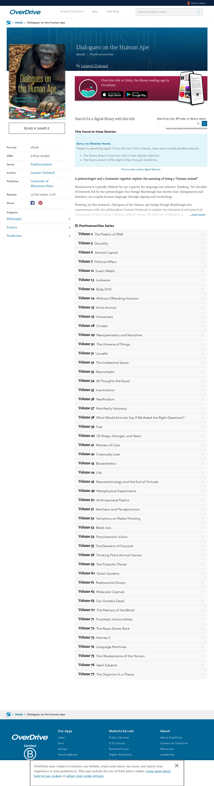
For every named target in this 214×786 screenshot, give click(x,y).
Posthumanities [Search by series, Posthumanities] (41, 164)
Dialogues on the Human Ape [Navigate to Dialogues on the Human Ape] (46, 22)
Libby (61, 737)
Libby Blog (112, 11)
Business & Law (119, 748)
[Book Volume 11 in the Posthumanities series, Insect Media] (141, 271)
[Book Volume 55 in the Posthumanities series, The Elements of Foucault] (141, 546)
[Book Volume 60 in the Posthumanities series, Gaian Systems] (141, 573)
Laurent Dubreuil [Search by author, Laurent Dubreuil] (94, 66)
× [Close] (177, 765)
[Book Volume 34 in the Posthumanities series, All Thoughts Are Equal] (141, 381)
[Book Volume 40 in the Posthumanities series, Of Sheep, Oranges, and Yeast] (141, 436)
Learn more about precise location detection (186, 128)
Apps (95, 11)
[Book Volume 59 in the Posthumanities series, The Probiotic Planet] (141, 564)
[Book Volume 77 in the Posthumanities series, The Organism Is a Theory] (141, 674)
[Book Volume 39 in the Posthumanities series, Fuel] (141, 426)
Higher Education (120, 754)
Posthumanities (102, 54)
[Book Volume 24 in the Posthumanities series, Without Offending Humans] (141, 298)
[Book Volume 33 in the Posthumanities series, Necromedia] (141, 371)
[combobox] (166, 12)
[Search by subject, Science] (39, 228)
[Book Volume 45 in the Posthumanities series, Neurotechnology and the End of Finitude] (141, 481)
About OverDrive (171, 737)
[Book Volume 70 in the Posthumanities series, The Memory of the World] (141, 610)
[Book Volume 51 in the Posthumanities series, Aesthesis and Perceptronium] (141, 509)
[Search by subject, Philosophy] (39, 219)
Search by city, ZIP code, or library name (181, 118)
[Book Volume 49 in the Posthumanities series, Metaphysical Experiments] (141, 491)
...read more (197, 215)
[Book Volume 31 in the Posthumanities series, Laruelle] (141, 353)
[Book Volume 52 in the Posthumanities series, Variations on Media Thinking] (141, 518)
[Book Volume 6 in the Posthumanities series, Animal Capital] (141, 252)
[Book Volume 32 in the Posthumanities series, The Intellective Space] (141, 362)
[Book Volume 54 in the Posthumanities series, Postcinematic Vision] (141, 536)
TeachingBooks (67, 754)
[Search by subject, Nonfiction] (39, 236)
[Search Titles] (200, 12)
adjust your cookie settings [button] (84, 776)
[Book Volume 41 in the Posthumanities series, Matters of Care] (141, 445)
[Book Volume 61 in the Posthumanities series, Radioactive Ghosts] (141, 582)
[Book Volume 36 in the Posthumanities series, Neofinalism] (141, 399)
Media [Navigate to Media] (19, 22)
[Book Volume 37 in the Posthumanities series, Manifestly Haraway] (141, 408)
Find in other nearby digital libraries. (141, 169)
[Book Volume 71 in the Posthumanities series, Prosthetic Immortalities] (141, 619)
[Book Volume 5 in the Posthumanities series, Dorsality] (141, 243)
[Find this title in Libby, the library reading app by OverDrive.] (141, 88)
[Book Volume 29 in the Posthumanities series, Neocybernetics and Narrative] (141, 335)
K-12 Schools (117, 743)
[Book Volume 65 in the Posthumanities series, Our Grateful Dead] (141, 601)
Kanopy (63, 748)
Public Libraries (119, 737)
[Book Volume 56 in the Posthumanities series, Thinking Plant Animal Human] (141, 555)
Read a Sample (37, 128)
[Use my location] (198, 123)
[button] (81, 730)
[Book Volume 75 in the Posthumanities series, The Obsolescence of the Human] (141, 656)
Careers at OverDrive (173, 743)
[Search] (204, 123)
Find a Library (196, 3)
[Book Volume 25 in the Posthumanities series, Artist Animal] (141, 307)
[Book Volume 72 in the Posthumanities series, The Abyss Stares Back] (141, 628)
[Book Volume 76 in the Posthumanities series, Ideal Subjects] (141, 665)
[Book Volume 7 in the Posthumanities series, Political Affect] (141, 261)
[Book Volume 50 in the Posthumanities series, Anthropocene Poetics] (141, 500)
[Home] (25, 11)
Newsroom (167, 748)
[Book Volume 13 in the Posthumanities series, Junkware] (141, 280)
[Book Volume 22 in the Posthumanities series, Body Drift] (141, 289)
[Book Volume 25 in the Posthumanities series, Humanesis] (141, 316)
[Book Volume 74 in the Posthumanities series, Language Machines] (141, 646)
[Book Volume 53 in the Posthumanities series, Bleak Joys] (141, 527)
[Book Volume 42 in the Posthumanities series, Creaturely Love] (141, 454)
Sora (61, 743)
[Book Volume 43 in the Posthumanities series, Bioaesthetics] (141, 463)
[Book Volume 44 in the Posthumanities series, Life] (141, 472)
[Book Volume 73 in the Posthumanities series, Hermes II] (141, 637)
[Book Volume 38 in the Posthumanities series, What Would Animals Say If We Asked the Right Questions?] (141, 417)
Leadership (167, 754)
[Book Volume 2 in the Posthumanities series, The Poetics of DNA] (141, 234)
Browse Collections (72, 11)
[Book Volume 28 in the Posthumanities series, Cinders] (141, 326)
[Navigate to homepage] (9, 23)
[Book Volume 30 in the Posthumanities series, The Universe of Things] (141, 344)
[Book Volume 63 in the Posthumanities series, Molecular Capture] (141, 591)
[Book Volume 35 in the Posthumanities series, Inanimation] (141, 390)
